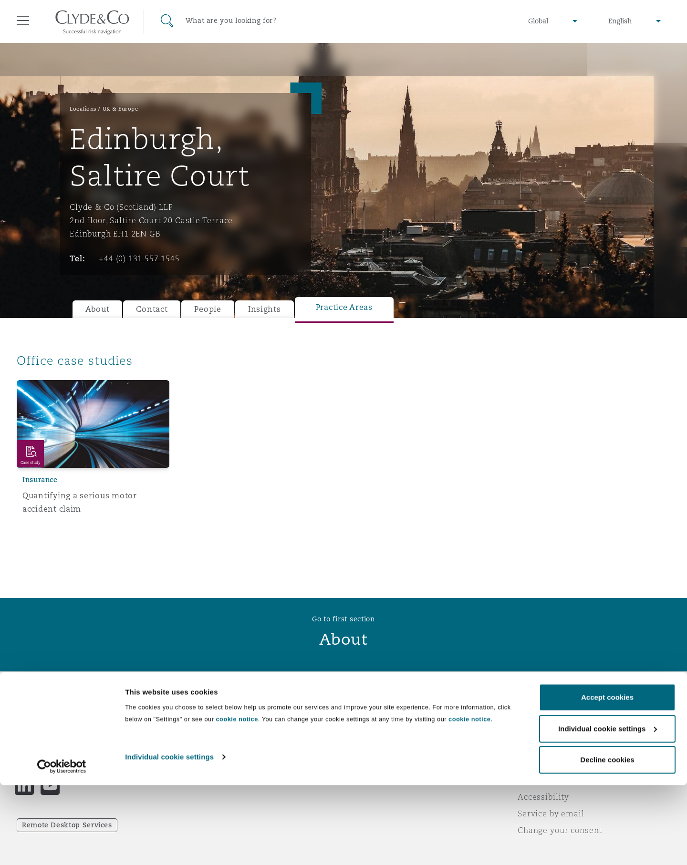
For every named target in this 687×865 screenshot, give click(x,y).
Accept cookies (607, 777)
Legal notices (544, 713)
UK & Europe (120, 108)
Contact (151, 309)
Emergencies (388, 714)
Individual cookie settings (169, 837)
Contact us (372, 747)
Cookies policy (547, 747)
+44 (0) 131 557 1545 (139, 258)
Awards (199, 730)
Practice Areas (344, 307)
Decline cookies (607, 839)
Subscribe (370, 730)
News (195, 747)
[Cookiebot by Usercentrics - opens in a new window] (62, 846)
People (207, 309)
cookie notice (237, 799)
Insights (264, 309)
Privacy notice (546, 730)
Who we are (207, 713)
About (97, 309)
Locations (83, 108)
